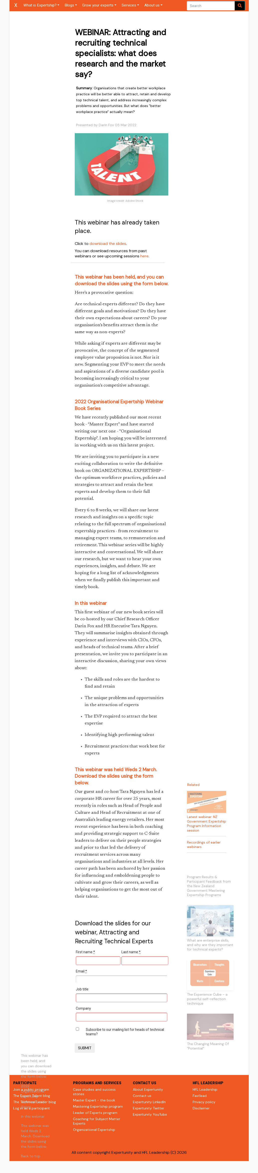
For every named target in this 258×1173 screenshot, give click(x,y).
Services (129, 5)
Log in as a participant (31, 1108)
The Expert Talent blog (31, 1095)
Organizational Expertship (94, 1129)
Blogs (69, 5)
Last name (131, 952)
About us (152, 5)
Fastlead (200, 1095)
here (144, 256)
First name (85, 952)
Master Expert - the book (94, 1100)
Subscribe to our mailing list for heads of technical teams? (125, 1032)
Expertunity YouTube (150, 1114)
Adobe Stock (134, 201)
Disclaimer (201, 1108)
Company (83, 1008)
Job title (82, 989)
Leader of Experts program (95, 1112)
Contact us (142, 1095)
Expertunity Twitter (148, 1108)
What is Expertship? (40, 5)
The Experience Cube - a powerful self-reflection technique (207, 999)
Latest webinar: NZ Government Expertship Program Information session (206, 824)
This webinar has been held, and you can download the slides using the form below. (36, 1066)
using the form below (144, 284)
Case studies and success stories (94, 1091)
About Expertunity (148, 1089)
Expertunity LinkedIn (149, 1102)
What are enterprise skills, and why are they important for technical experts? (210, 945)
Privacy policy (204, 1102)
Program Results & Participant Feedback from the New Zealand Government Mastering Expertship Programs (209, 886)
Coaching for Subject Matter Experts (96, 1121)
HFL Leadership (205, 1089)
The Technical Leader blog (34, 1102)
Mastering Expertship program (98, 1106)
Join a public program (31, 1089)
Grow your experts (97, 5)
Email (81, 971)
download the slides (107, 243)
